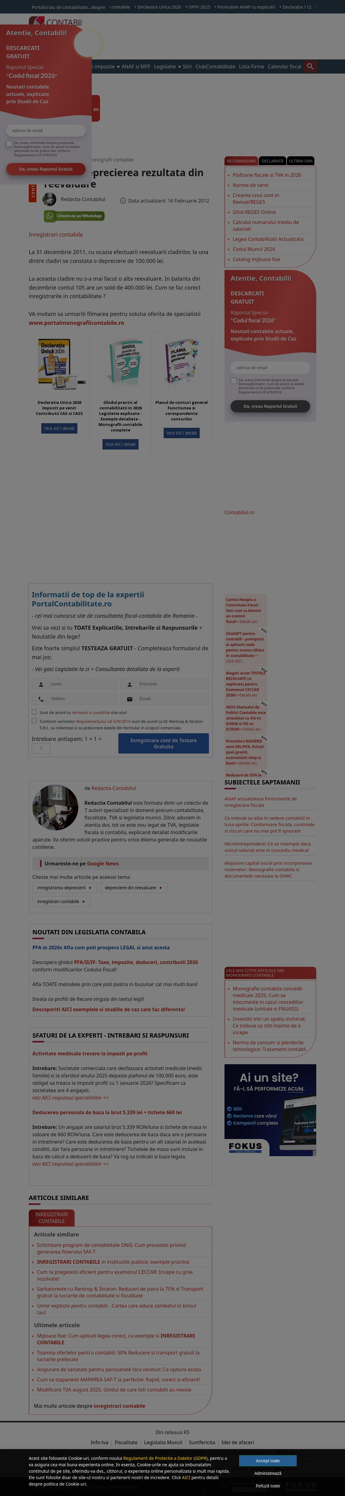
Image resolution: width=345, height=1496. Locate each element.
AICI (186, 1477)
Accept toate (268, 1460)
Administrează (268, 1473)
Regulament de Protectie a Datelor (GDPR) (165, 1458)
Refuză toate (268, 1485)
